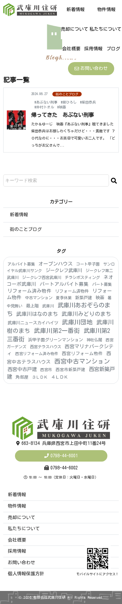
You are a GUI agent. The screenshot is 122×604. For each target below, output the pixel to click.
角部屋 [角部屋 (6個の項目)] (22, 377)
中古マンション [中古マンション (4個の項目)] (38, 298)
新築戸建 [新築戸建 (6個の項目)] (83, 298)
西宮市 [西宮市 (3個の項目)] (46, 369)
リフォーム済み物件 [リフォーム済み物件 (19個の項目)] (29, 290)
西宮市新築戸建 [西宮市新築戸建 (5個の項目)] (70, 369)
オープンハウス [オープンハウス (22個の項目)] (55, 263)
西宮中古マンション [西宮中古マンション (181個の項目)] (82, 361)
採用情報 (93, 48)
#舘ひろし (69, 102)
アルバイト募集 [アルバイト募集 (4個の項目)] (21, 264)
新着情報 (75, 9)
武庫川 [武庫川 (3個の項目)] (48, 306)
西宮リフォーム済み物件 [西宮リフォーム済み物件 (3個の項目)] (36, 353)
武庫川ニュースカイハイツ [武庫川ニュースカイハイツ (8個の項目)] (32, 322)
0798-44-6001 (64, 455)
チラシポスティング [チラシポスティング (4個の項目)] (82, 277)
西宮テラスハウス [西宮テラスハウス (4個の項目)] (45, 347)
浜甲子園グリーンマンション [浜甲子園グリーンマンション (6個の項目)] (55, 340)
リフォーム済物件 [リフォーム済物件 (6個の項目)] (72, 291)
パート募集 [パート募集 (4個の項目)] (102, 284)
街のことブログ (67, 94)
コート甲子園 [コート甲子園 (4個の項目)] (88, 264)
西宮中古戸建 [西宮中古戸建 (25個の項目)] (22, 369)
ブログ (113, 48)
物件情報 (106, 9)
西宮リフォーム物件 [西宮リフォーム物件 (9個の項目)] (82, 353)
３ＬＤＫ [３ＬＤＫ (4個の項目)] (39, 377)
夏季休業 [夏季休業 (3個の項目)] (64, 298)
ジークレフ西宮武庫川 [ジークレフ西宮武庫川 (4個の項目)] (41, 277)
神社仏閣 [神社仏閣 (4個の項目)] (94, 340)
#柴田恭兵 (88, 102)
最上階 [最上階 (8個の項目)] (32, 305)
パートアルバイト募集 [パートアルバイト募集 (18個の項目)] (64, 284)
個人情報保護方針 (26, 573)
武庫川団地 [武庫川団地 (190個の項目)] (77, 322)
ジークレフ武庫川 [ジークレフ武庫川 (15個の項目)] (64, 270)
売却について (74, 29)
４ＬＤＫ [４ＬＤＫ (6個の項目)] (59, 377)
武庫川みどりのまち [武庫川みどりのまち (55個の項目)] (86, 314)
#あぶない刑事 (46, 102)
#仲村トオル (44, 107)
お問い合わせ (91, 68)
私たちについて (105, 29)
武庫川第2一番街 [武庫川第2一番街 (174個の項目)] (57, 331)
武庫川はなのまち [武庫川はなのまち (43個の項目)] (37, 314)
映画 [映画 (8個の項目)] (100, 297)
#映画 (61, 107)
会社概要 (71, 48)
